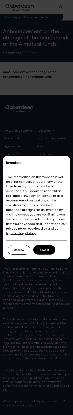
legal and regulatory (21, 233)
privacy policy (16, 228)
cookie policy (37, 228)
